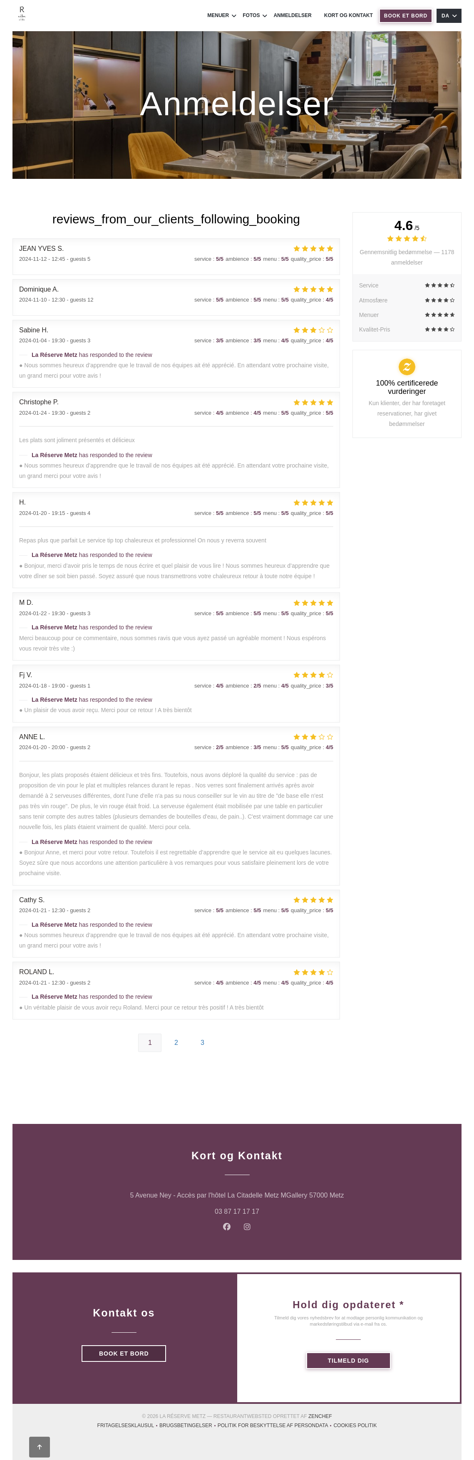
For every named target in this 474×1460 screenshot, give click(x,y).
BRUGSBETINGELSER (188, 1426)
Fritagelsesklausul (128, 1426)
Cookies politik (355, 1426)
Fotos (255, 15)
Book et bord (405, 16)
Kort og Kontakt (348, 15)
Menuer (221, 15)
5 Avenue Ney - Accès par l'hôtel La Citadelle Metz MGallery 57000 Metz (271, 1194)
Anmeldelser (292, 15)
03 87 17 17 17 (237, 1211)
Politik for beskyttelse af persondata (276, 1426)
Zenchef (320, 1416)
